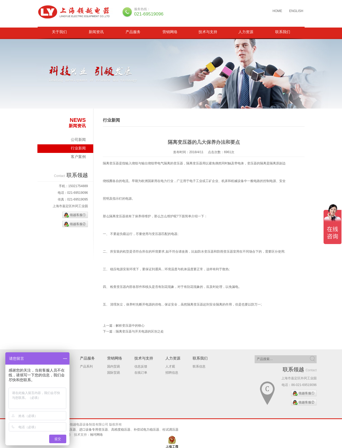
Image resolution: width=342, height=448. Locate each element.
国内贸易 (113, 366)
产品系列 (86, 366)
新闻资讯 (96, 32)
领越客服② (78, 224)
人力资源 (245, 32)
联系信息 (199, 366)
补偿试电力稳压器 (146, 429)
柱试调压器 (170, 429)
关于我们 (59, 32)
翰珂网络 (96, 435)
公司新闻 (78, 139)
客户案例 (78, 157)
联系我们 (282, 32)
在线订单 (140, 372)
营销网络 (169, 32)
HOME (277, 11)
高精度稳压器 (120, 429)
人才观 (170, 366)
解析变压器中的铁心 (130, 325)
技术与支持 (208, 32)
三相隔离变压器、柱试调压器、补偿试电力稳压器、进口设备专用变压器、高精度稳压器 (75, 12)
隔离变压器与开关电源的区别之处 (140, 331)
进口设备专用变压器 (93, 429)
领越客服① (78, 215)
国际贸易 (113, 372)
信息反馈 (140, 366)
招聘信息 (171, 372)
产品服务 (133, 32)
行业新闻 (78, 148)
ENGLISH (296, 11)
